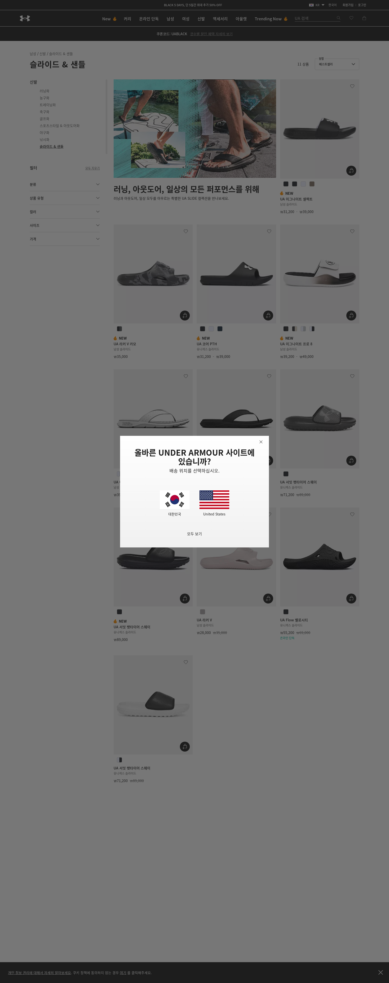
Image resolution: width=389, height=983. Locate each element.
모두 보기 (194, 533)
